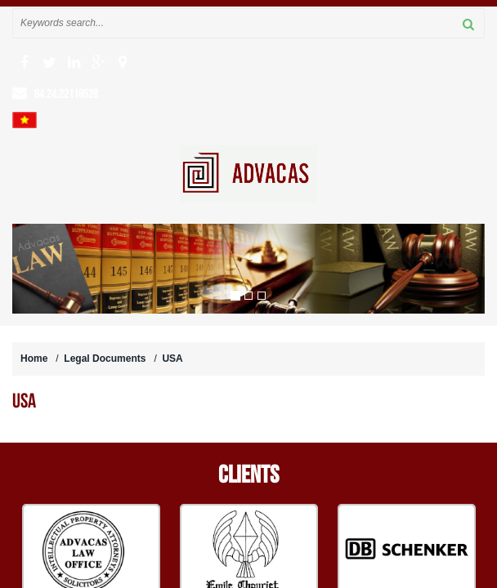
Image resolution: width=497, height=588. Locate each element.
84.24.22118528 (66, 93)
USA (172, 358)
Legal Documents (105, 358)
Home (33, 358)
